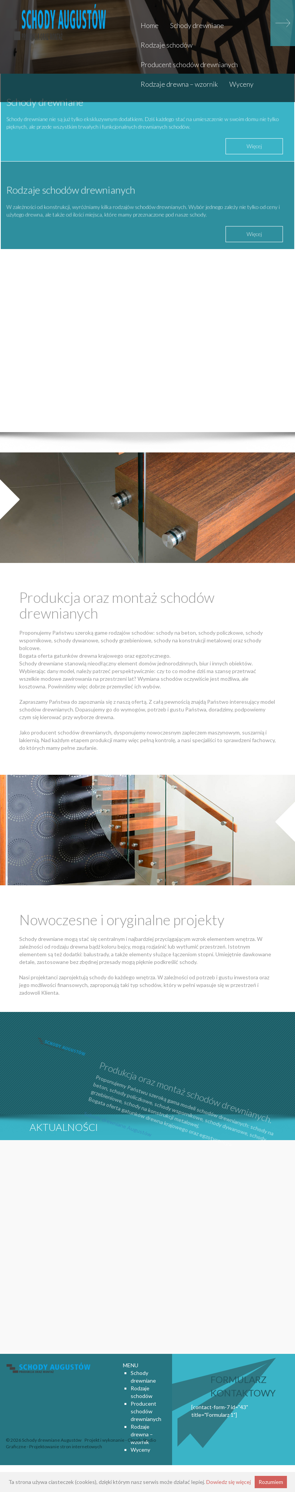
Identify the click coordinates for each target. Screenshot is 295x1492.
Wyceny (241, 84)
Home (150, 25)
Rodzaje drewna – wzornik (179, 84)
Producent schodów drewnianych (189, 64)
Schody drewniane (197, 25)
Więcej (250, 143)
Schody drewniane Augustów (114, 1134)
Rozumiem (271, 1482)
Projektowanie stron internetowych (65, 1446)
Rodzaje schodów (166, 45)
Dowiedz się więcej (228, 1482)
